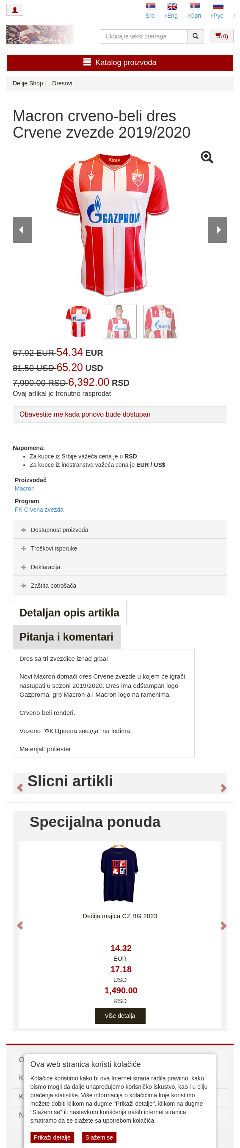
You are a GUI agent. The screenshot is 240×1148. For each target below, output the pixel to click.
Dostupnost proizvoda (53, 529)
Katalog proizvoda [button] (119, 62)
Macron (25, 488)
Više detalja (120, 1015)
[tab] (120, 529)
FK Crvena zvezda (39, 509)
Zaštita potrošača (47, 585)
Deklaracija (39, 567)
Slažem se (99, 1137)
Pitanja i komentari (66, 637)
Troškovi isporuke (48, 548)
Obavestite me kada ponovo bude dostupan (85, 414)
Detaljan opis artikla (69, 613)
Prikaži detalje (52, 1137)
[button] (16, 783)
